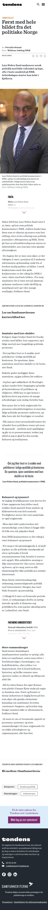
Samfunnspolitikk (27, 787)
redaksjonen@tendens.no (15, 866)
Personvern (7, 902)
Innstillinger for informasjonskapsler (30, 902)
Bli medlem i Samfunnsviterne (21, 771)
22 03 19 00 (9, 863)
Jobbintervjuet (8, 18)
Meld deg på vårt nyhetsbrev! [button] (24, 820)
